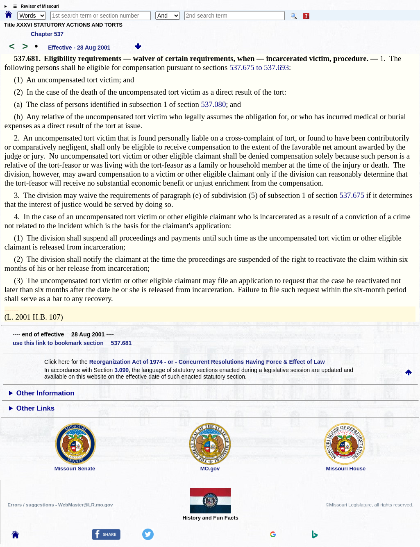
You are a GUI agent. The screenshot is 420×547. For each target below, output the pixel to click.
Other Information (45, 393)
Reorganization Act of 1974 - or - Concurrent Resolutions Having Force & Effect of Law (207, 362)
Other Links (35, 408)
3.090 (121, 370)
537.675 (351, 195)
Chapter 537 (47, 34)
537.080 (213, 104)
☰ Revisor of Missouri (34, 6)
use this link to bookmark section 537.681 (72, 343)
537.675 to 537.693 (259, 67)
